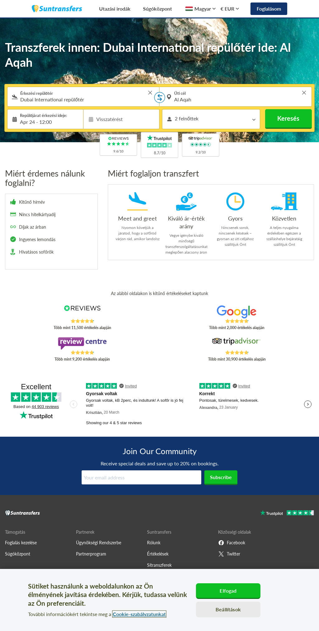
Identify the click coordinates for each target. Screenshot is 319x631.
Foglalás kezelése (21, 542)
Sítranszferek (159, 565)
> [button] (150, 93)
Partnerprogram (91, 553)
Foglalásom (269, 9)
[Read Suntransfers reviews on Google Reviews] (236, 311)
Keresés (288, 118)
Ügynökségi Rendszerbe (98, 542)
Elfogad (228, 591)
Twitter (229, 554)
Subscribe (221, 477)
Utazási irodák (115, 9)
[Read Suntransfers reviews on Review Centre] (82, 343)
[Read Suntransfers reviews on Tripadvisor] (236, 343)
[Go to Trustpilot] (287, 513)
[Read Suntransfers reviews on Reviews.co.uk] (82, 311)
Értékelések (158, 553)
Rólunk (153, 542)
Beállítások (228, 609)
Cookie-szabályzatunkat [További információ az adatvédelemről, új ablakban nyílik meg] (139, 614)
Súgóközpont (157, 9)
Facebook (231, 543)
